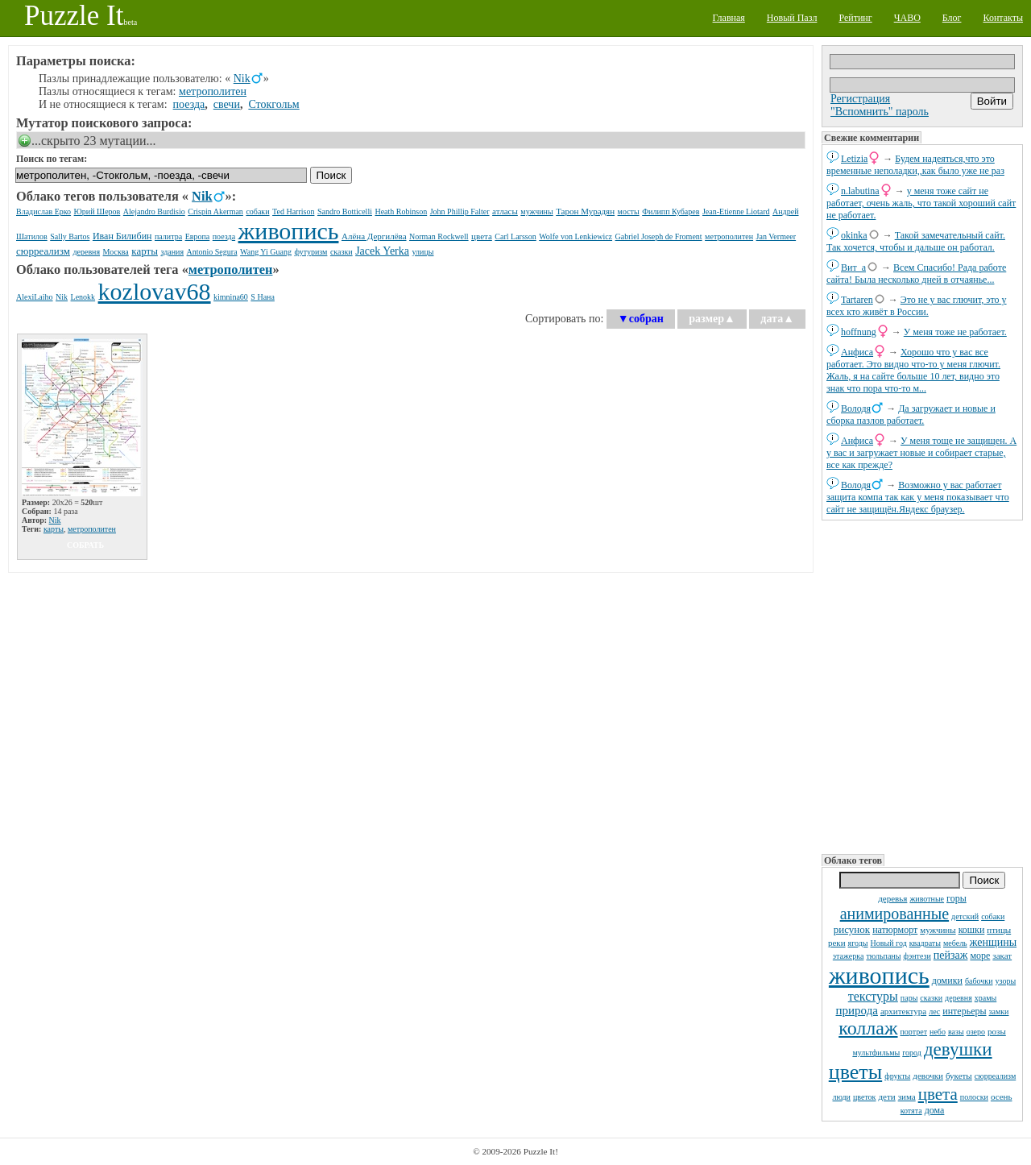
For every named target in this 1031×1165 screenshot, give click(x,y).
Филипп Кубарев (670, 211)
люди (842, 1096)
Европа (197, 236)
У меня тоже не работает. (955, 332)
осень (1001, 1096)
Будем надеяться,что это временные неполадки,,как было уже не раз (915, 164)
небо (938, 1031)
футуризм (310, 251)
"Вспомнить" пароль (879, 112)
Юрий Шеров (97, 211)
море (980, 955)
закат (1002, 955)
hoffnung (858, 332)
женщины (993, 942)
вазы (956, 1031)
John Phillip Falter (460, 211)
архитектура (903, 1011)
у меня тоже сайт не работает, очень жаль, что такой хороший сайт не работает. (921, 203)
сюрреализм (995, 1076)
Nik (242, 79)
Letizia (854, 158)
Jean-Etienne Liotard (736, 211)
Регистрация (860, 99)
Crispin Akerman (215, 211)
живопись (879, 975)
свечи (226, 104)
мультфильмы (876, 1052)
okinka (854, 235)
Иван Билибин (122, 236)
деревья (892, 898)
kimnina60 (230, 296)
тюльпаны (883, 955)
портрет (914, 1031)
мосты (629, 211)
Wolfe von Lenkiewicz (575, 236)
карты (144, 251)
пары (909, 997)
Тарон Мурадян (585, 211)
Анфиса (857, 352)
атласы (505, 211)
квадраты (925, 943)
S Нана (263, 296)
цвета (938, 1094)
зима (907, 1096)
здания (172, 251)
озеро (976, 1031)
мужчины (937, 930)
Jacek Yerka (382, 251)
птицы (999, 930)
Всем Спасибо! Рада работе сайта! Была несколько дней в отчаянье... (916, 273)
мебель (955, 943)
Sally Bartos (69, 236)
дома (935, 1110)
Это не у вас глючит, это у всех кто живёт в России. (916, 305)
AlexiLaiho (34, 296)
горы (956, 898)
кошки (972, 929)
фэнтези (916, 955)
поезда (189, 104)
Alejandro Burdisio (154, 211)
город (911, 1052)
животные (926, 898)
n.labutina (860, 191)
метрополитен (212, 91)
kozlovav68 (154, 291)
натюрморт (894, 929)
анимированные (894, 913)
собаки (992, 916)
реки (837, 942)
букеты (959, 1075)
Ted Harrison (293, 211)
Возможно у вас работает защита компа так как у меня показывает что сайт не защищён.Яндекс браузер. (917, 497)
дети (886, 1096)
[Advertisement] (922, 685)
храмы (986, 997)
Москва (116, 251)
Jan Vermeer (776, 236)
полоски (974, 1096)
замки (999, 1011)
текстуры (873, 996)
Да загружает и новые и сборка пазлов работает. (911, 414)
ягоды (858, 943)
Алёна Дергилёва (374, 236)
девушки (958, 1049)
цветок (864, 1096)
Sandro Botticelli (344, 211)
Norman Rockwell (439, 236)
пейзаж (951, 955)
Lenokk (83, 296)
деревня (958, 997)
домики (947, 980)
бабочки (979, 980)
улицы (423, 251)
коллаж (867, 1028)
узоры (1006, 980)
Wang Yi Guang (266, 251)
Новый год (889, 943)
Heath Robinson (401, 211)
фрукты (897, 1076)
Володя (856, 408)
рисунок (852, 929)
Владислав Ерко (43, 211)
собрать (85, 545)
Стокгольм (273, 104)
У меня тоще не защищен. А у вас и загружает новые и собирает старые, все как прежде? (921, 453)
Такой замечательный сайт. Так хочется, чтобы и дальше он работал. (915, 241)
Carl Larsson (515, 236)
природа (857, 1010)
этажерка (848, 955)
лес (934, 1011)
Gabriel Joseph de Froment (658, 236)
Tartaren (857, 299)
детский (965, 916)
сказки (931, 997)
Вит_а (853, 267)
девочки (928, 1075)
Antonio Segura (212, 251)
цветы (855, 1072)
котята (911, 1110)
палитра (168, 236)
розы (997, 1031)
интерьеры (964, 1011)
